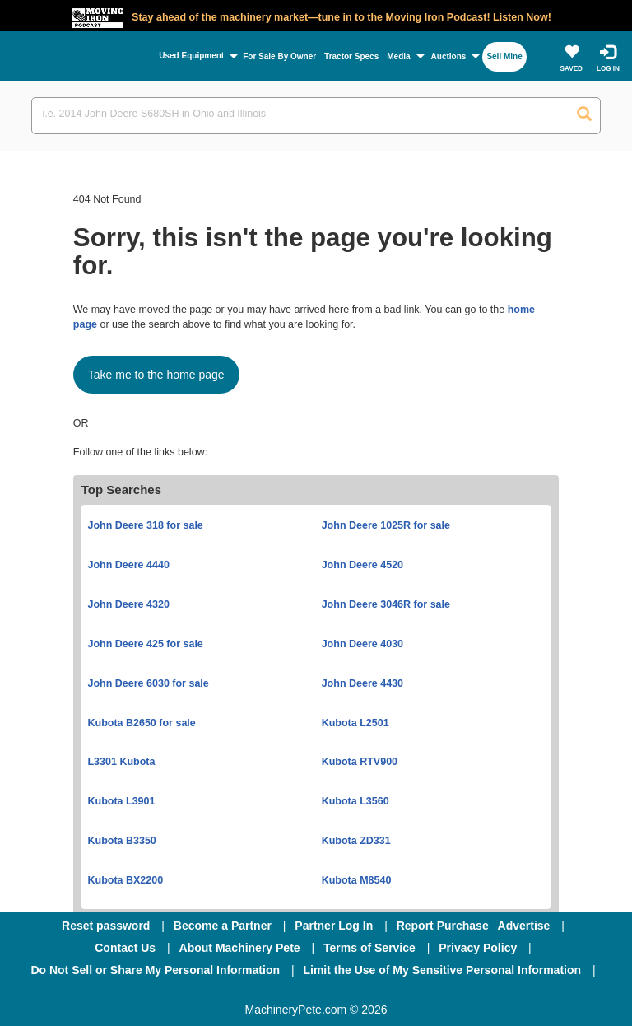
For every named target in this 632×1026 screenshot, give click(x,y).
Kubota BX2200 (125, 880)
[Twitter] (317, 992)
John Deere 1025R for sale (386, 525)
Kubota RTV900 (359, 761)
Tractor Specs (351, 56)
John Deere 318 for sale (144, 525)
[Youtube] (401, 992)
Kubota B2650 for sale (141, 723)
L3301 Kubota (121, 761)
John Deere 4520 (362, 565)
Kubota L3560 (355, 801)
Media (398, 56)
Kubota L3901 (121, 801)
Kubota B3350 (121, 840)
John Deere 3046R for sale (386, 604)
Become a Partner (223, 925)
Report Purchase (443, 925)
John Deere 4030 (362, 644)
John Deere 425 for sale (144, 644)
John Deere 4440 (128, 565)
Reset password (106, 925)
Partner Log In (334, 925)
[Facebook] (229, 992)
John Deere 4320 (128, 604)
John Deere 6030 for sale (147, 683)
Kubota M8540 (357, 880)
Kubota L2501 (355, 723)
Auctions (449, 56)
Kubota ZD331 (356, 840)
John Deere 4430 (362, 683)
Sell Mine (504, 56)
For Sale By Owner (279, 56)
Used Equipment (191, 55)
